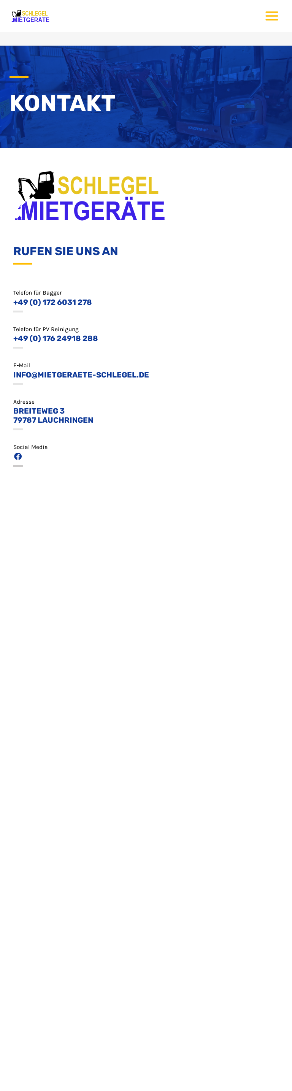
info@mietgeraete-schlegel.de (81, 374)
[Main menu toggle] (272, 15)
